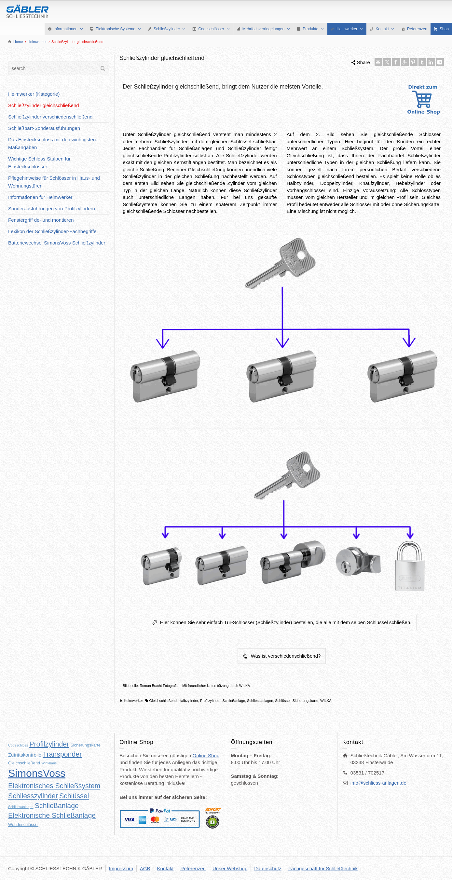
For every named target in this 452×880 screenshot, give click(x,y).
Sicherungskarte (306, 701)
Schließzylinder (170, 29)
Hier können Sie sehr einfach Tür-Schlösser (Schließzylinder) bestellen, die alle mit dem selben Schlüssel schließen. (282, 622)
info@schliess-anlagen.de (378, 783)
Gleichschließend (162, 701)
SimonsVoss (36, 773)
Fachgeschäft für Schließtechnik (323, 868)
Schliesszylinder (33, 796)
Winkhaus (49, 763)
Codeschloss (18, 745)
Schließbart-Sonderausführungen (44, 128)
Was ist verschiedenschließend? (282, 655)
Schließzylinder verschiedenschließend (50, 116)
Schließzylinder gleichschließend (43, 105)
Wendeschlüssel (23, 824)
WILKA (325, 701)
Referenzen (417, 29)
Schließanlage (233, 701)
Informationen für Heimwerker (40, 197)
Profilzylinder (210, 701)
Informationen (68, 29)
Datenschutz (267, 868)
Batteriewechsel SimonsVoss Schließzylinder (56, 242)
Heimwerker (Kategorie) (34, 94)
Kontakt (385, 29)
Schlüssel (283, 701)
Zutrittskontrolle (24, 755)
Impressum (121, 868)
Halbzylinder (188, 701)
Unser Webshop (229, 868)
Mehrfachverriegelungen (266, 29)
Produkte (313, 29)
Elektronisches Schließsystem (54, 786)
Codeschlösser (214, 29)
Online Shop (206, 755)
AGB (145, 868)
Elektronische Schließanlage (52, 815)
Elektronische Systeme (118, 29)
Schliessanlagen (260, 701)
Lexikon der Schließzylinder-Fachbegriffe (52, 231)
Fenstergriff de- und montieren (41, 220)
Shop (444, 29)
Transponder (62, 754)
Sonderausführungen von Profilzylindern (51, 208)
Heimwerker (349, 29)
